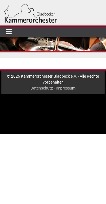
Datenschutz (42, 88)
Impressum (65, 88)
